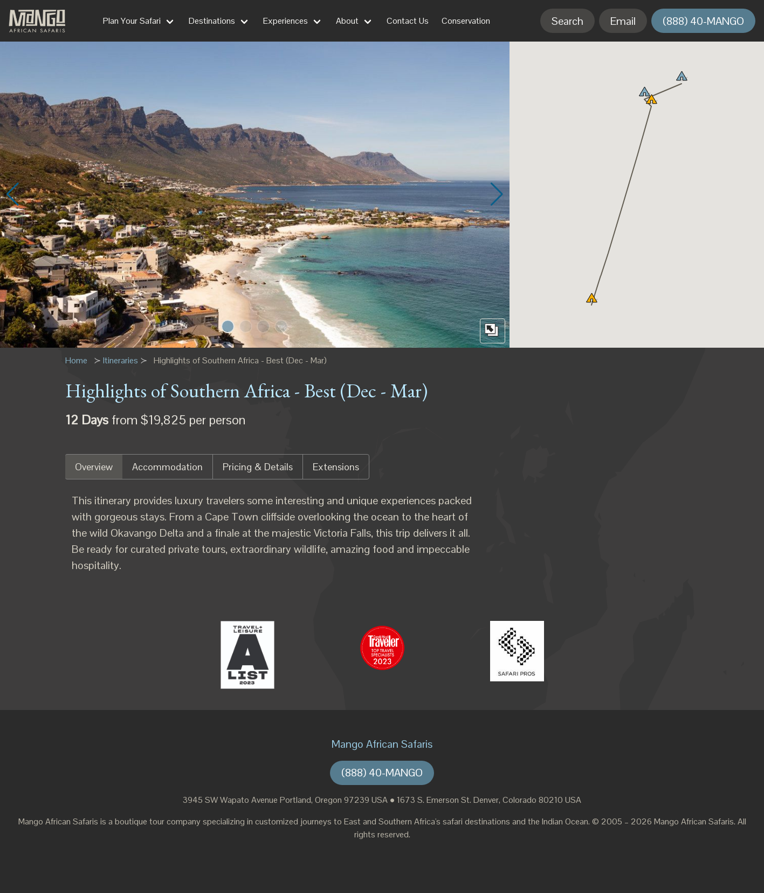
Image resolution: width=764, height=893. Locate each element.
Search (567, 21)
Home (76, 360)
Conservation (466, 20)
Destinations (212, 20)
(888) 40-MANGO (703, 21)
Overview (94, 467)
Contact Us (408, 20)
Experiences (285, 20)
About (347, 20)
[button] (228, 326)
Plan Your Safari (132, 20)
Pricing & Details (258, 467)
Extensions (336, 467)
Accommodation (167, 467)
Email (623, 21)
